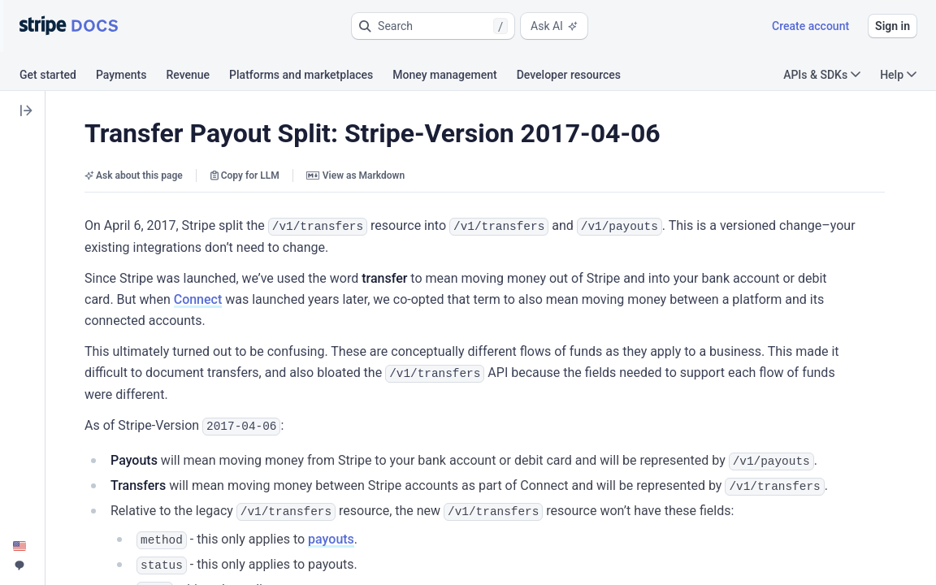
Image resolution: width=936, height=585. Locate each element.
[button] (433, 26)
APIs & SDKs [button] (821, 74)
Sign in (892, 26)
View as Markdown (355, 175)
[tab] (58, 77)
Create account (810, 26)
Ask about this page (133, 175)
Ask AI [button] (554, 26)
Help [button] (898, 74)
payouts (331, 534)
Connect (198, 298)
